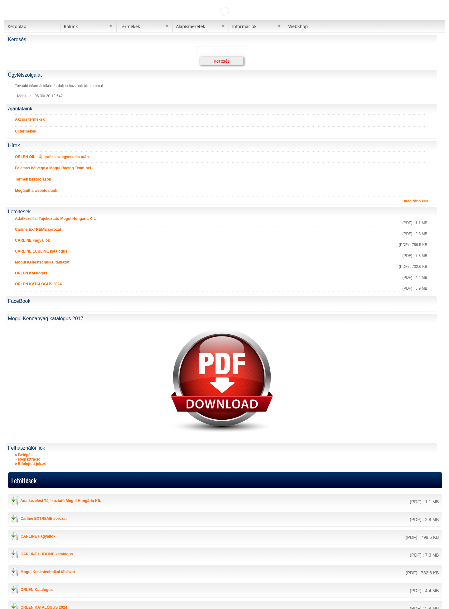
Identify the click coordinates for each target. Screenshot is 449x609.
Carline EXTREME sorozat (38, 229)
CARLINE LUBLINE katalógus (41, 251)
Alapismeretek (190, 26)
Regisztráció (29, 459)
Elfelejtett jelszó (32, 464)
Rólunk (71, 26)
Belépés (25, 455)
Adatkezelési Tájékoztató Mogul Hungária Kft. (55, 218)
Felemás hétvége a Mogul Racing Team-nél (53, 168)
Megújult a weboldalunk (36, 190)
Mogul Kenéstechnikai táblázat (42, 262)
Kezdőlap (16, 26)
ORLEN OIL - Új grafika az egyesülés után (52, 157)
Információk (244, 26)
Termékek (130, 26)
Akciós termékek (30, 119)
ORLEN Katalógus (31, 273)
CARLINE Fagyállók (32, 240)
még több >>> (416, 201)
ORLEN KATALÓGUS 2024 (38, 284)
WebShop (298, 26)
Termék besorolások (33, 179)
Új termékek (25, 131)
